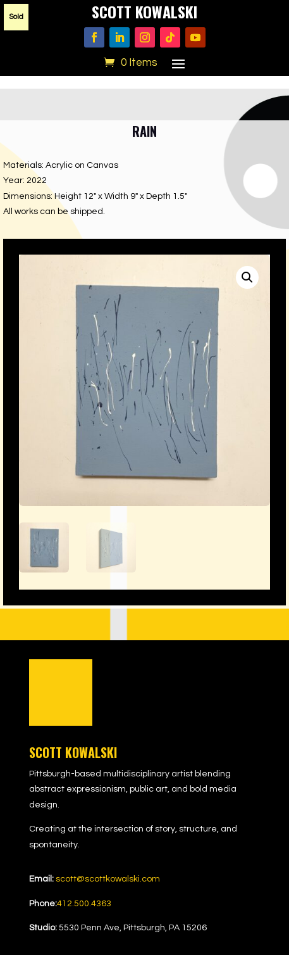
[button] (247, 277)
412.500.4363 (84, 903)
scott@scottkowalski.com (108, 879)
